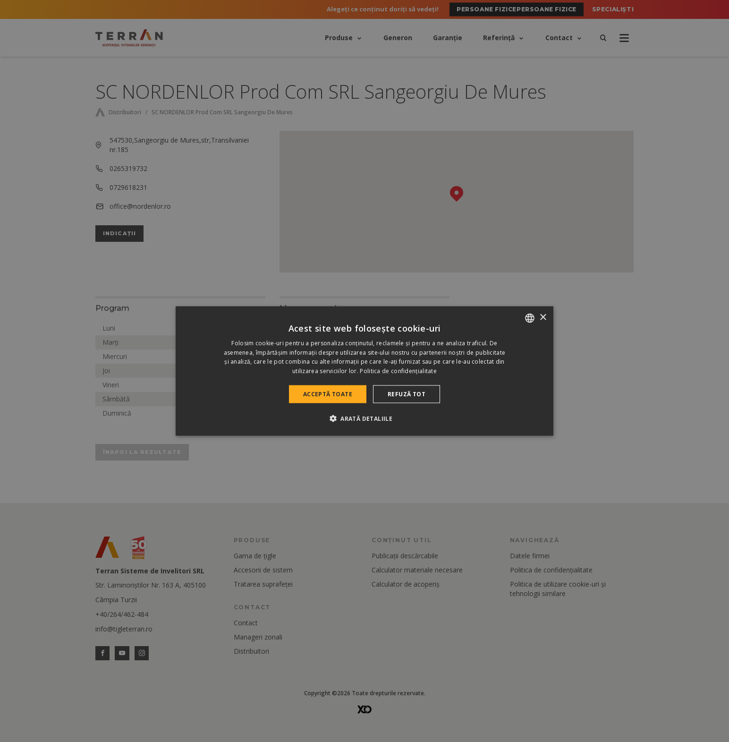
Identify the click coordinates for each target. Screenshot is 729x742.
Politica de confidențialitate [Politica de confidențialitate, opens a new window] (398, 371)
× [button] (542, 317)
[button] (364, 418)
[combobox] (529, 318)
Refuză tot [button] (406, 394)
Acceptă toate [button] (327, 394)
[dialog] (364, 371)
